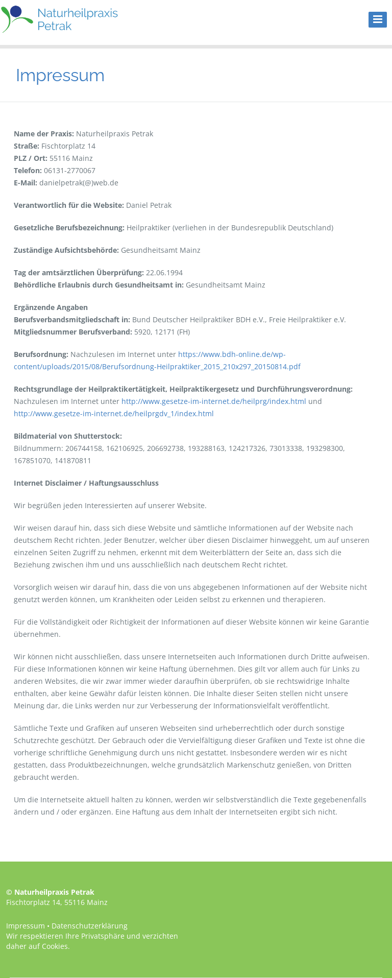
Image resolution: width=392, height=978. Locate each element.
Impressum (25, 926)
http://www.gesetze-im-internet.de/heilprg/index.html (213, 401)
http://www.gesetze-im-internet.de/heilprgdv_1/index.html (114, 413)
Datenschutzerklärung (90, 926)
